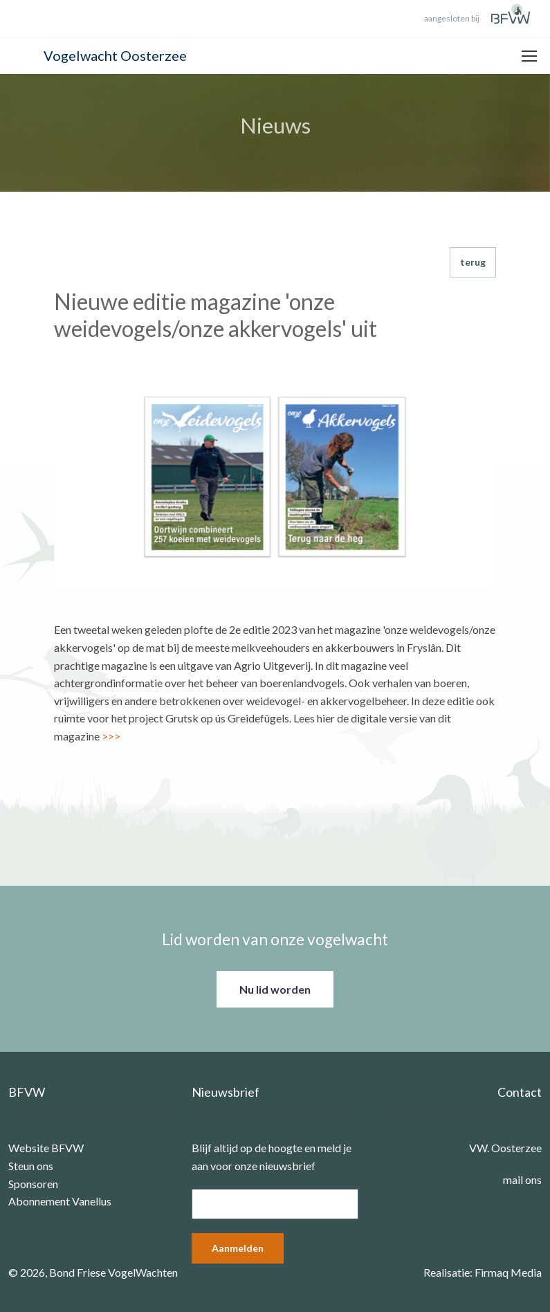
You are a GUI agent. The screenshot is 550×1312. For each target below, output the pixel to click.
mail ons (522, 1179)
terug (473, 262)
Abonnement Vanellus (59, 1201)
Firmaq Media (508, 1272)
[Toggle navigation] (528, 56)
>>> (111, 735)
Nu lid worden (275, 989)
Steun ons (30, 1165)
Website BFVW (46, 1147)
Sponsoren (33, 1183)
